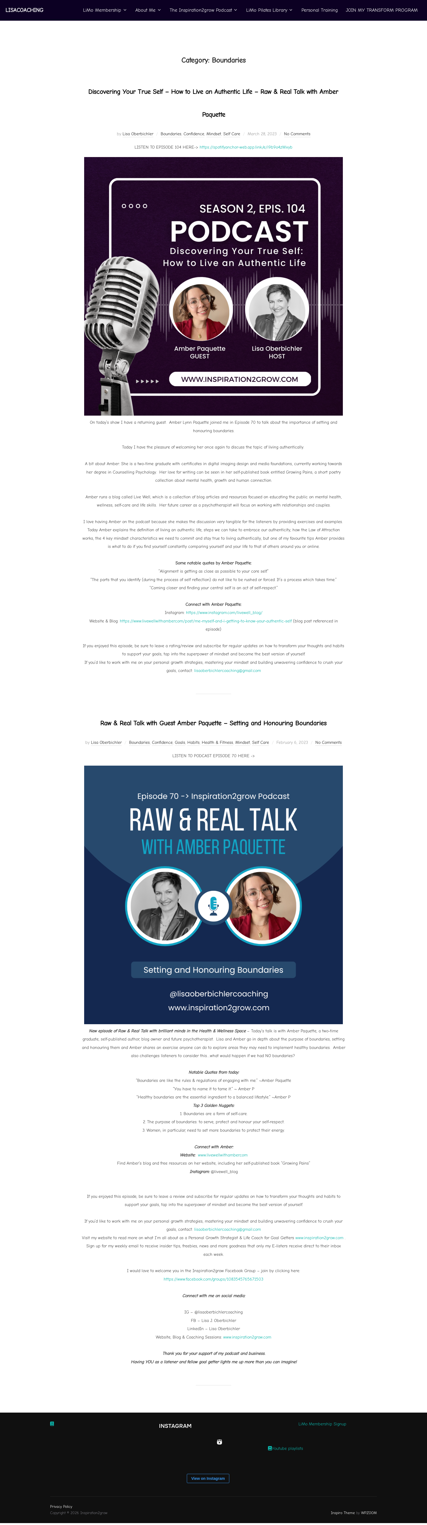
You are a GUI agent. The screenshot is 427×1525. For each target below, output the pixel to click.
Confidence (194, 133)
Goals (180, 764)
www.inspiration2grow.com (319, 1259)
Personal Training (319, 10)
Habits (193, 764)
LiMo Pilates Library (269, 10)
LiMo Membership (104, 10)
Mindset (213, 133)
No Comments (297, 133)
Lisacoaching (17, 10)
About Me (148, 10)
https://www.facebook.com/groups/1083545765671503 (213, 1301)
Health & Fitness (217, 764)
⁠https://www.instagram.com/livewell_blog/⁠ (224, 612)
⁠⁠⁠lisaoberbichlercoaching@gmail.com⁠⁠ (227, 669)
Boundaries (171, 133)
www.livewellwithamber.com (223, 1177)
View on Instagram (208, 1501)
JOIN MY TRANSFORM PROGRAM (381, 10)
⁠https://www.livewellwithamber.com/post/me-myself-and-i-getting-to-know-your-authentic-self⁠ (206, 620)
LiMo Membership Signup (322, 1446)
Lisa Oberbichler (138, 133)
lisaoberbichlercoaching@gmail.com (227, 1251)
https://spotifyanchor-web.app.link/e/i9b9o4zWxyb (246, 146)
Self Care (231, 133)
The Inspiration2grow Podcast (203, 10)
